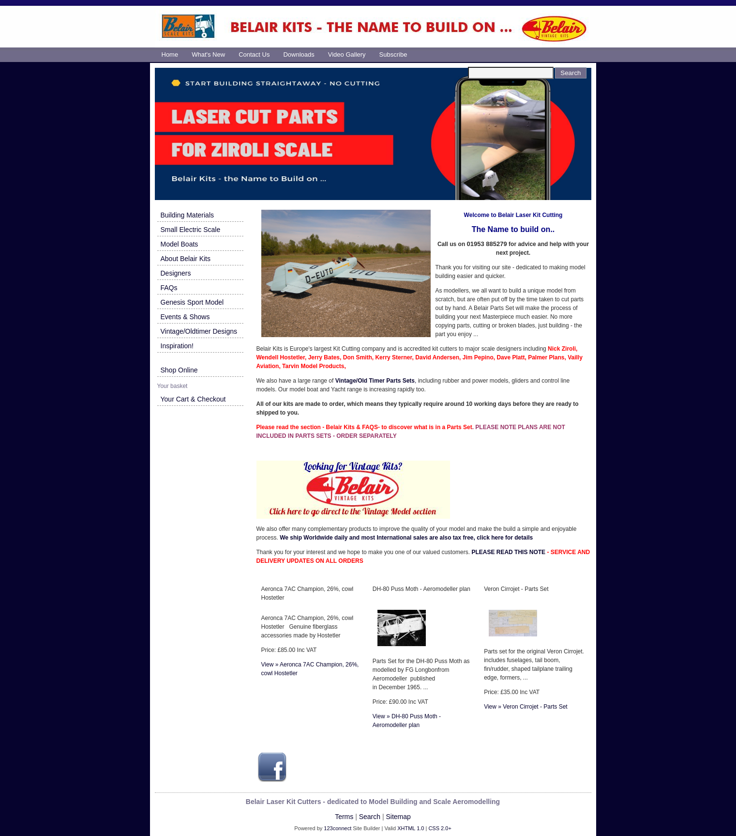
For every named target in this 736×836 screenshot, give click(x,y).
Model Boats (179, 244)
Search (369, 817)
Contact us (254, 54)
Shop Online (179, 370)
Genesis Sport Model (192, 302)
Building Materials (187, 215)
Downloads (298, 54)
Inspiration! (177, 346)
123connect (337, 828)
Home (170, 54)
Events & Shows (185, 317)
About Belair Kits (186, 259)
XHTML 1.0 (410, 828)
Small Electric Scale (191, 229)
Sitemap (398, 817)
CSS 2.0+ (439, 828)
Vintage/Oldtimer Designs (199, 331)
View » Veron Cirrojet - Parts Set (526, 706)
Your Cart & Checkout (193, 399)
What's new (208, 54)
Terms (344, 817)
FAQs (169, 288)
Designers (176, 273)
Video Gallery (347, 54)
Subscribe (393, 54)
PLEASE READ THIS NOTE (508, 552)
